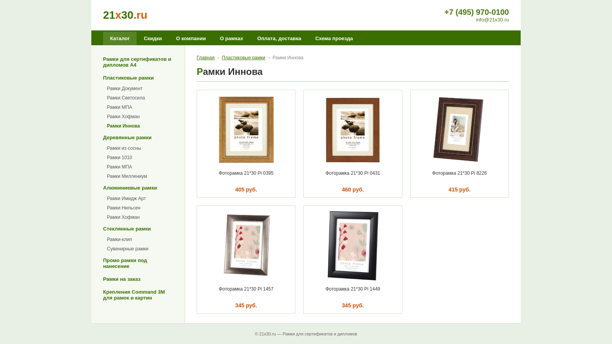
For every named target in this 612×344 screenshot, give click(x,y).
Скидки (153, 38)
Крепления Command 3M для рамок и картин (134, 295)
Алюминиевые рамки (130, 188)
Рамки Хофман (123, 116)
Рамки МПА (119, 107)
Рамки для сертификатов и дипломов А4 (137, 62)
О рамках (231, 38)
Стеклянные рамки (127, 229)
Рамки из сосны (124, 148)
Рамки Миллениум (127, 176)
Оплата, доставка (279, 38)
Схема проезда (334, 38)
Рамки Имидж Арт (126, 198)
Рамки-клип (119, 239)
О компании (191, 38)
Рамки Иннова (123, 126)
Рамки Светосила (126, 98)
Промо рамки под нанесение (125, 263)
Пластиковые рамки (128, 78)
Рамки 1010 (119, 157)
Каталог (120, 38)
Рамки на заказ (122, 279)
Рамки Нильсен (124, 208)
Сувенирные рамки (127, 249)
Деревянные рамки (127, 137)
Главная (206, 57)
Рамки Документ (124, 88)
